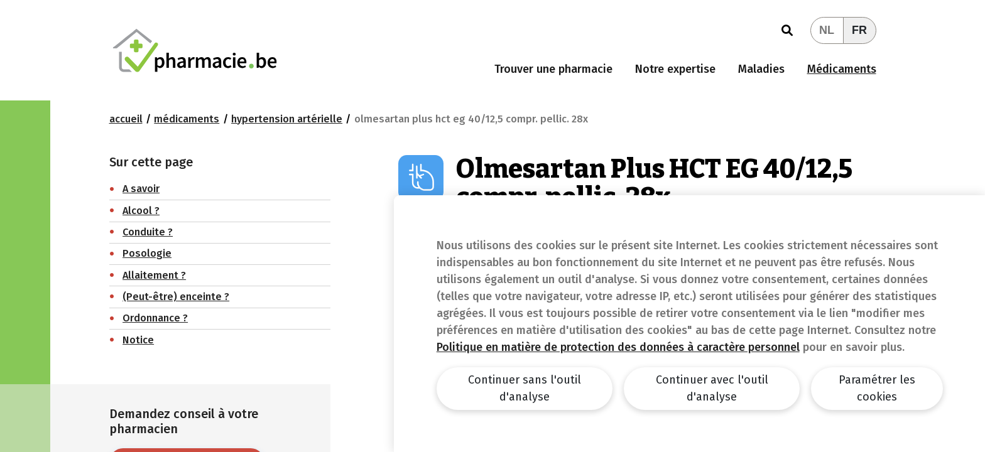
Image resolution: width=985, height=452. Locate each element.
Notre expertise (675, 69)
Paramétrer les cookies (877, 388)
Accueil (126, 119)
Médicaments (841, 69)
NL (826, 30)
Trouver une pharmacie (553, 69)
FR (859, 30)
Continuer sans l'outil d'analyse (524, 388)
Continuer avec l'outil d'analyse (712, 388)
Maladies (761, 69)
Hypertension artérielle (286, 119)
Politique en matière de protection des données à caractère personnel (618, 347)
